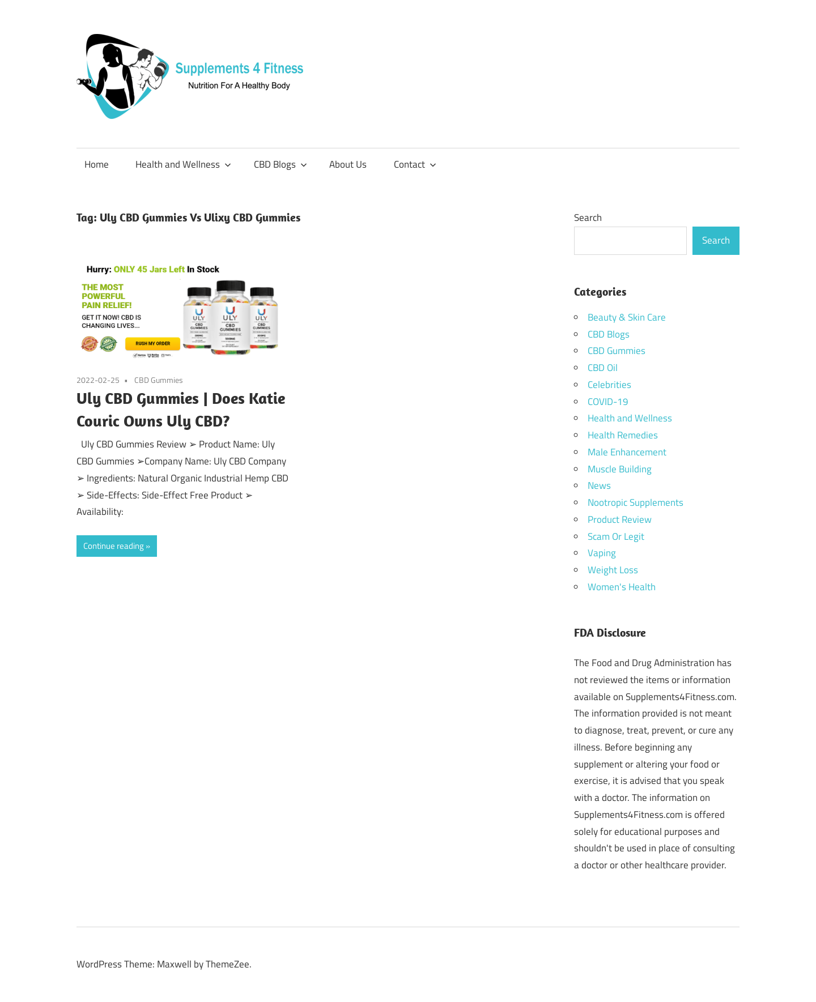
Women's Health (622, 586)
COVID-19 (608, 401)
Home (96, 164)
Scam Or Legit (616, 536)
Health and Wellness (183, 164)
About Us (348, 164)
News (599, 485)
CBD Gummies (158, 380)
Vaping (602, 552)
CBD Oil (603, 367)
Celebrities (609, 384)
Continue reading (113, 545)
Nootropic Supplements (635, 502)
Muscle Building (620, 469)
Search (588, 217)
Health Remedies (623, 435)
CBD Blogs (280, 164)
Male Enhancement (627, 452)
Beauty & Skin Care (627, 317)
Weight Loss (613, 569)
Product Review (620, 519)
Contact (415, 164)
